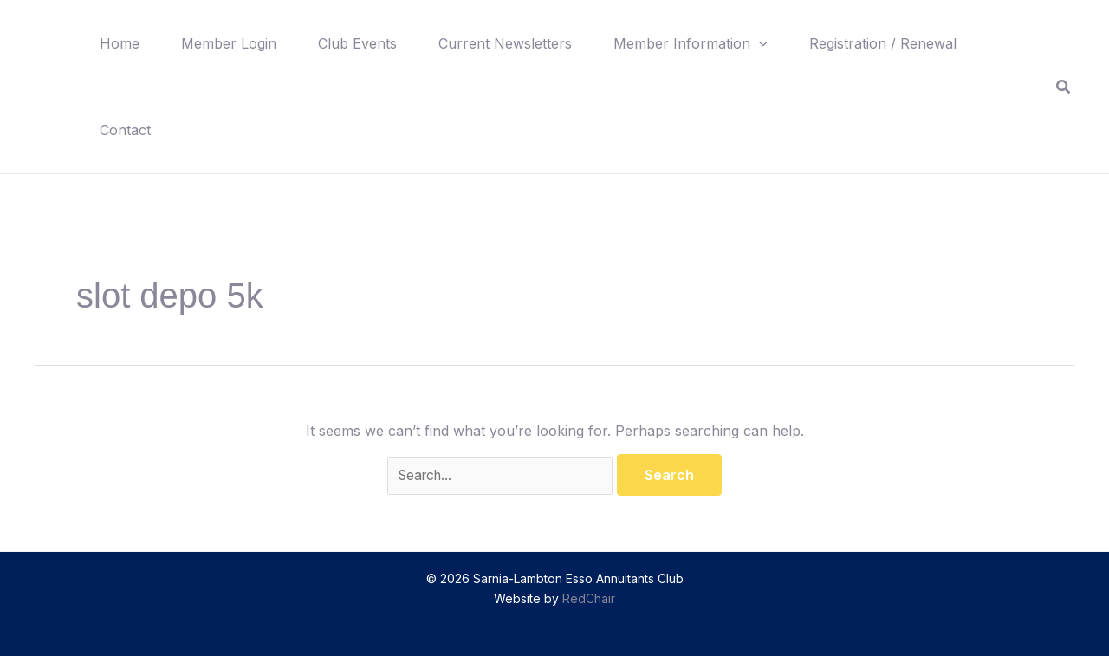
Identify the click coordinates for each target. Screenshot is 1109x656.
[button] (759, 43)
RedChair (588, 598)
